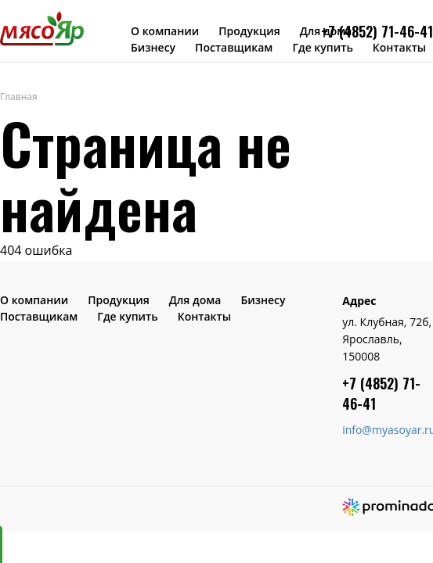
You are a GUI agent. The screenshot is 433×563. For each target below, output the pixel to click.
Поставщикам (233, 47)
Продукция (249, 30)
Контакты (399, 47)
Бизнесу (153, 47)
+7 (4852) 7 (354, 31)
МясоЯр (42, 28)
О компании (165, 30)
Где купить (322, 47)
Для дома (195, 299)
